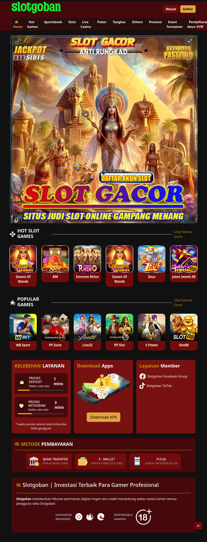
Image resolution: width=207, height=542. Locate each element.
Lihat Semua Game (183, 234)
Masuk (171, 9)
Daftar (188, 9)
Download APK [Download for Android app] (103, 417)
